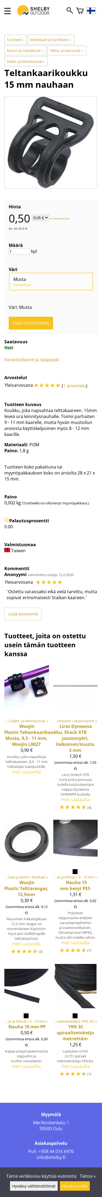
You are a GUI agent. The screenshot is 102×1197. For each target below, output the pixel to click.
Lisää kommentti (23, 614)
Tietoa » (88, 1176)
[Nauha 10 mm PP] (26, 1023)
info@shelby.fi (51, 1157)
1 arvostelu (74, 386)
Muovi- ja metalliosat (25, 50)
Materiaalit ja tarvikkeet (50, 39)
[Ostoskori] (80, 11)
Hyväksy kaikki (75, 1186)
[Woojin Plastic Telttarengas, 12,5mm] (26, 890)
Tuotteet (15, 39)
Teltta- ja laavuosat (66, 50)
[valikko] (7, 11)
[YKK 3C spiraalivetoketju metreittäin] (75, 1023)
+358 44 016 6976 (56, 1151)
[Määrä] (19, 251)
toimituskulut (61, 218)
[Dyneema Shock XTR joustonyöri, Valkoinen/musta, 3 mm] (75, 739)
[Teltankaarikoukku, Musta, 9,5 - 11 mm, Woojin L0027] (26, 739)
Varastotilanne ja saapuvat (31, 360)
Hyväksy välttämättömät (33, 1186)
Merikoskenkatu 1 (51, 1123)
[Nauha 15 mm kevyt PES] (75, 890)
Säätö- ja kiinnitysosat (26, 61)
